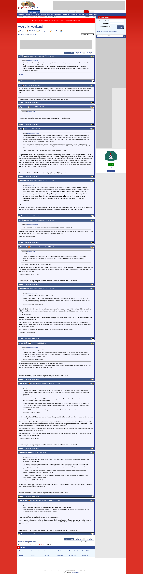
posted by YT (30, 185)
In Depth (59, 550)
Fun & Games (85, 553)
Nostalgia (43, 14)
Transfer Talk (29, 14)
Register (23, 31)
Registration (60, 555)
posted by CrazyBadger (33, 505)
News (45, 550)
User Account (35, 550)
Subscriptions (89, 14)
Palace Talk (21, 14)
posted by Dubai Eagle (33, 133)
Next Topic (32, 34)
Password (106, 23)
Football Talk (66, 14)
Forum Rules (55, 31)
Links (32, 555)
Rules (95, 14)
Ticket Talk (37, 14)
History (21, 555)
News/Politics (58, 14)
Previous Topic (23, 34)
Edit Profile (32, 31)
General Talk (74, 14)
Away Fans (50, 14)
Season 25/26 (85, 550)
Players (71, 553)
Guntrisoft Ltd (75, 572)
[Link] (21, 74)
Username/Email (104, 21)
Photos (46, 553)
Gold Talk (81, 14)
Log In (65, 31)
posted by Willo (31, 111)
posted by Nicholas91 (32, 293)
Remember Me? (104, 26)
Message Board (34, 16)
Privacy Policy (73, 555)
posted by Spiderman (32, 60)
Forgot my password (102, 31)
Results (21, 553)
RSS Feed (46, 555)
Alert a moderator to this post (29, 81)
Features (59, 553)
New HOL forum (75, 20)
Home (26, 16)
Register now (113, 31)
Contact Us (85, 555)
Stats (32, 553)
